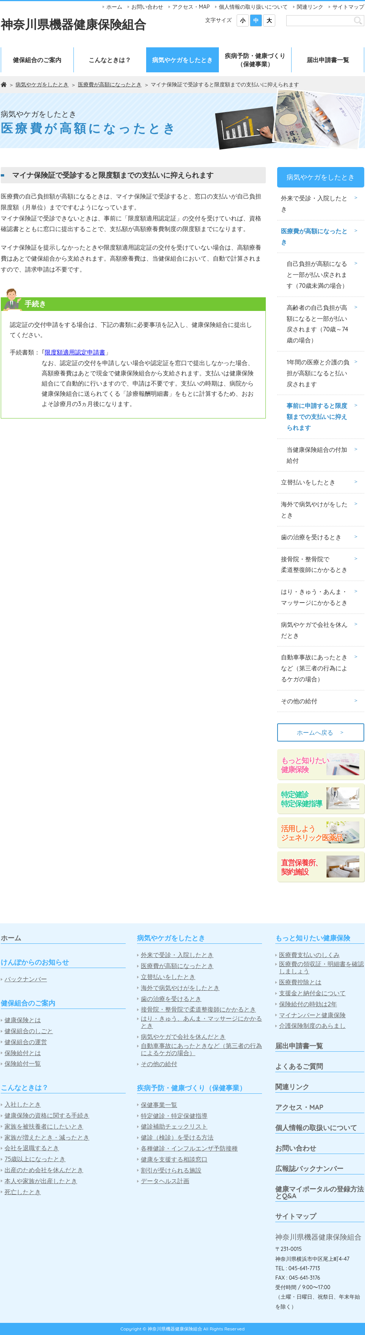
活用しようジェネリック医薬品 (311, 833)
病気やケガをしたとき (182, 60)
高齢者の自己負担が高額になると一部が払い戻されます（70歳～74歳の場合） (317, 324)
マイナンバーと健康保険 (312, 1015)
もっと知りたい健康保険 (305, 765)
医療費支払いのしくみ (309, 955)
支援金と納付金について (312, 993)
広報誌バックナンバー (309, 1168)
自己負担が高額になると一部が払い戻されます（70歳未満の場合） (317, 274)
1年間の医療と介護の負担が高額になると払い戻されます (318, 373)
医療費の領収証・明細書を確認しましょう (321, 967)
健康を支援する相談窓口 (174, 1159)
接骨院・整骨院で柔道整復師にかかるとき (314, 564)
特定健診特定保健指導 (301, 799)
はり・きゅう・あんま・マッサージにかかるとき (314, 597)
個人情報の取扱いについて (316, 1127)
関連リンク (310, 6)
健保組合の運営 (26, 1042)
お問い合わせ (147, 6)
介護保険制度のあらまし (312, 1025)
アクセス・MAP (191, 6)
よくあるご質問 (299, 1066)
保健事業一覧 (159, 1105)
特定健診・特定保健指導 (174, 1116)
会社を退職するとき (32, 1148)
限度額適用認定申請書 (75, 352)
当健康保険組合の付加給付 (317, 455)
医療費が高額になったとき (110, 84)
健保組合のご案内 (37, 60)
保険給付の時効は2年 (308, 1004)
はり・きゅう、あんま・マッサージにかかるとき (201, 1022)
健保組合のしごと (29, 1031)
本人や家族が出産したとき (41, 1181)
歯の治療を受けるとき (311, 537)
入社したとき (23, 1104)
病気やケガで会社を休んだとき (314, 630)
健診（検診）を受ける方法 (177, 1137)
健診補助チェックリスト (174, 1126)
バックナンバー (26, 979)
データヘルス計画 (165, 1181)
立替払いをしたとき (308, 482)
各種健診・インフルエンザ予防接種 (189, 1148)
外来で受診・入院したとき (314, 203)
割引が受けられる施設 (171, 1170)
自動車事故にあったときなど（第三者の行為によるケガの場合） (314, 668)
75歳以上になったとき (35, 1159)
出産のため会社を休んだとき (44, 1170)
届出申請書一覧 (328, 60)
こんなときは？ (110, 60)
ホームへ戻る (321, 732)
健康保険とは (23, 1020)
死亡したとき (23, 1192)
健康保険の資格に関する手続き (47, 1115)
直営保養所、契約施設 (301, 867)
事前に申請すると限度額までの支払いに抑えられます (317, 416)
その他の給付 (299, 701)
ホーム (114, 6)
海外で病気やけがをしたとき (314, 509)
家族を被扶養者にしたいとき (44, 1126)
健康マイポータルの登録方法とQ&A (319, 1192)
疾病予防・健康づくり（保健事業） (255, 60)
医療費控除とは (300, 982)
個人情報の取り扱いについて (253, 6)
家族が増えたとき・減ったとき (47, 1137)
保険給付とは (23, 1053)
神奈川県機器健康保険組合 (73, 24)
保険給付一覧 (23, 1063)
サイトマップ (348, 6)
